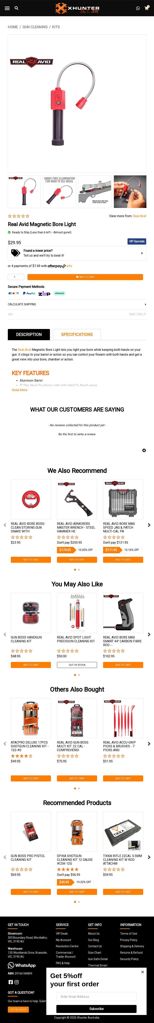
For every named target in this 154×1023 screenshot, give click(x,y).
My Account (63, 940)
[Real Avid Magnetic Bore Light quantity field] (16, 277)
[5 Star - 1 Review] (77, 869)
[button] (55, 216)
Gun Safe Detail (98, 959)
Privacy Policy (128, 940)
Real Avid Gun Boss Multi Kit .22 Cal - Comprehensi (72, 746)
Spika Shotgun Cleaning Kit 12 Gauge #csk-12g (75, 859)
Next (149, 525)
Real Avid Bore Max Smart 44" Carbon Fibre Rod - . (122, 641)
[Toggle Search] (16, 8)
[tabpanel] (31, 521)
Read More (19, 390)
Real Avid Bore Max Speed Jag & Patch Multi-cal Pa (119, 527)
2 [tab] (79, 570)
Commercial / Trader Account (66, 954)
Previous (5, 525)
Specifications (77, 334)
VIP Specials (137, 241)
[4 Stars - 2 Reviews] (31, 756)
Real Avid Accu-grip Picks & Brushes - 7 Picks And (119, 746)
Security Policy (129, 959)
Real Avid (139, 216)
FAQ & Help (63, 963)
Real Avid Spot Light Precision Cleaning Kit (76, 639)
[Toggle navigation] (7, 8)
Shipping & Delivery (132, 946)
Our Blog (93, 940)
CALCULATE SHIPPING (77, 304)
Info (69, 266)
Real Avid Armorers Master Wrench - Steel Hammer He (76, 527)
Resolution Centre (67, 946)
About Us (94, 933)
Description (29, 334)
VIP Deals (62, 933)
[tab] (29, 334)
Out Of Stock (77, 665)
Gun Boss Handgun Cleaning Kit (26, 639)
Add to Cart (85, 277)
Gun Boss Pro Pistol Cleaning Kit (28, 858)
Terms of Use (128, 933)
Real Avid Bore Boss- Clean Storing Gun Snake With (28, 527)
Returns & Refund (131, 952)
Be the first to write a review (77, 434)
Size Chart (94, 952)
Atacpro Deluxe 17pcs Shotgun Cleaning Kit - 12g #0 (30, 746)
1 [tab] (75, 570)
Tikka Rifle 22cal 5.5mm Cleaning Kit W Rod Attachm (122, 859)
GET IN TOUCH (18, 1009)
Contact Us (95, 946)
